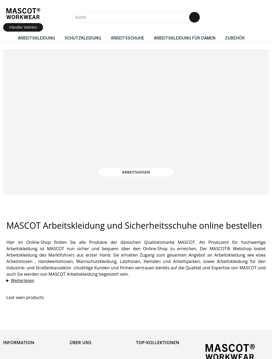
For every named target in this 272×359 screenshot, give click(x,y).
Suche (80, 17)
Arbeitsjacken (186, 261)
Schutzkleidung (83, 37)
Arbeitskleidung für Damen (184, 37)
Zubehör (235, 37)
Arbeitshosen (136, 172)
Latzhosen (130, 261)
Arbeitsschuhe (127, 37)
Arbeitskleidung (36, 37)
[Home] (23, 13)
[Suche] (136, 17)
